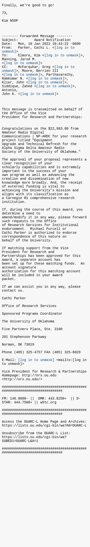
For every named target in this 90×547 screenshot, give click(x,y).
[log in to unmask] (62, 65)
